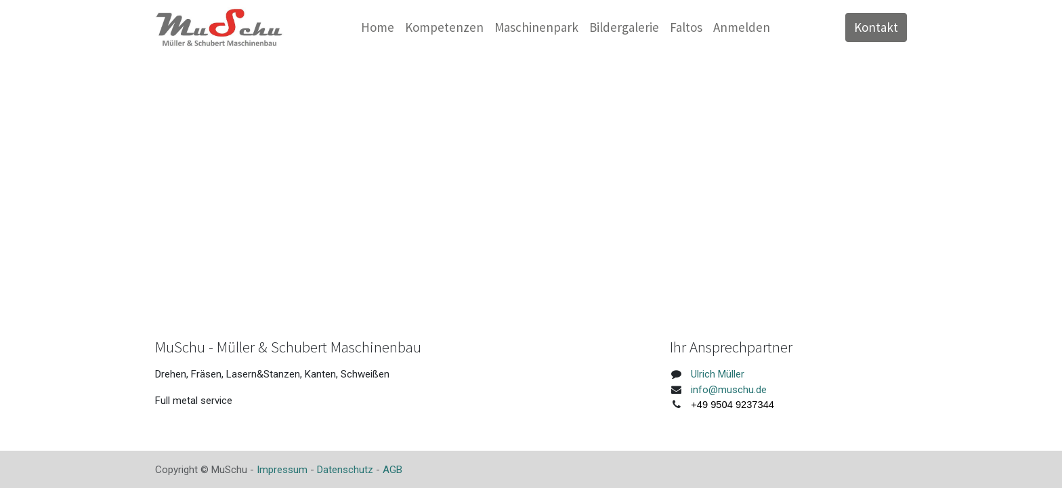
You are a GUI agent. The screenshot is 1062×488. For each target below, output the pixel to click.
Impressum (282, 470)
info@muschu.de (729, 390)
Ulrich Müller (717, 374)
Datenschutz (345, 470)
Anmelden (741, 27)
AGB (392, 470)
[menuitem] (378, 27)
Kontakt (876, 27)
